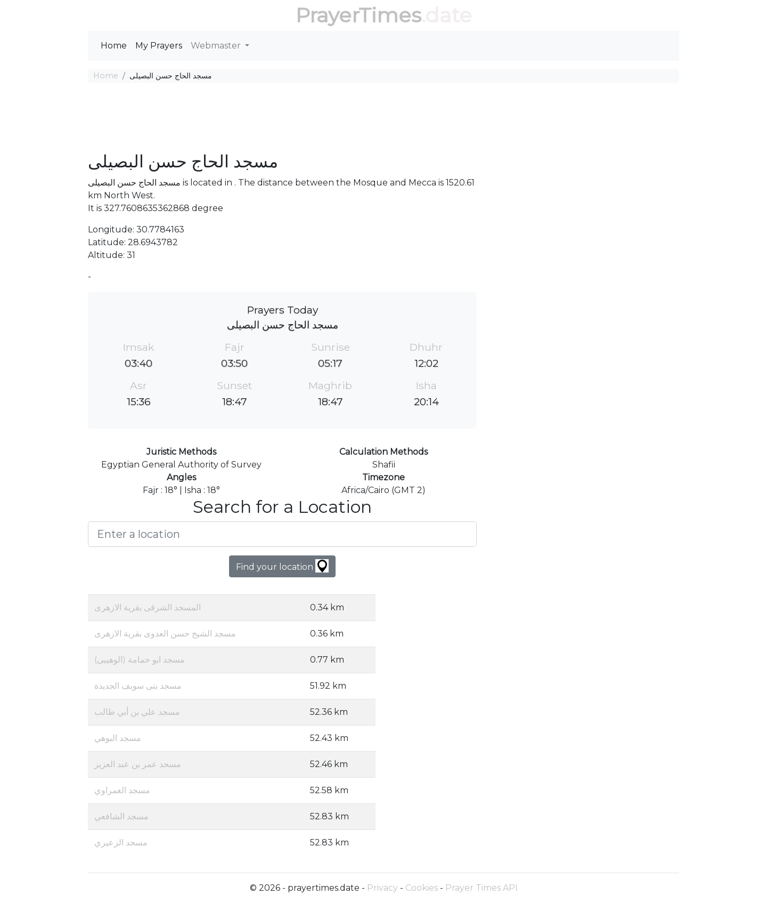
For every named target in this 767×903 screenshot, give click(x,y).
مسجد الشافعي (121, 816)
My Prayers (158, 46)
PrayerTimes (358, 15)
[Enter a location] (282, 534)
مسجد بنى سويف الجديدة (138, 686)
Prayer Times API (481, 888)
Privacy (382, 888)
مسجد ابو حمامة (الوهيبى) (139, 660)
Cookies (421, 888)
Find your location (282, 566)
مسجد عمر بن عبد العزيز (137, 764)
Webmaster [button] (217, 46)
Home (114, 46)
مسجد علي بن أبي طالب (137, 712)
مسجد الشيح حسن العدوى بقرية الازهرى (165, 633)
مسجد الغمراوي (122, 790)
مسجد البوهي (117, 738)
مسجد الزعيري (121, 842)
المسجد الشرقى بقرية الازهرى (147, 607)
